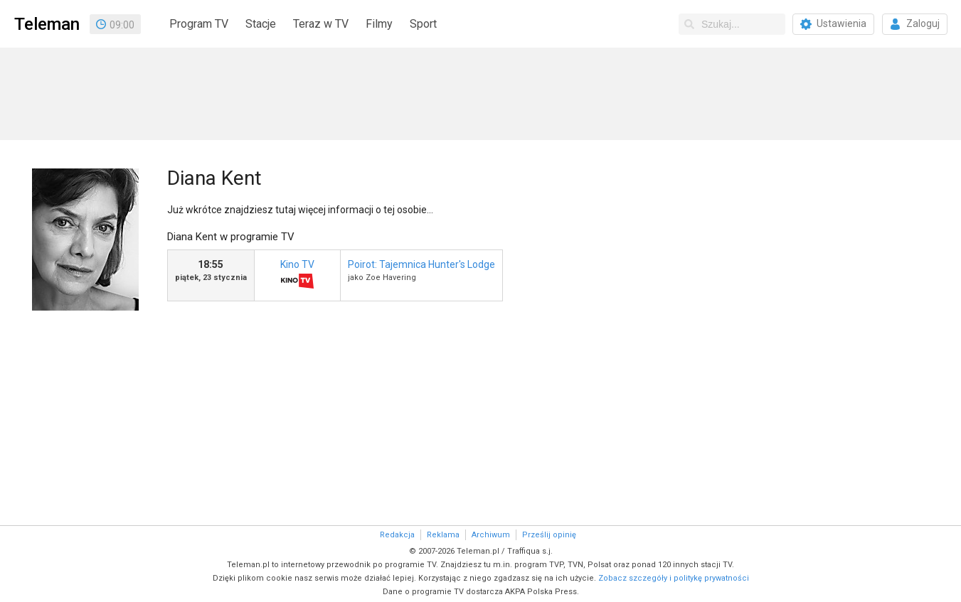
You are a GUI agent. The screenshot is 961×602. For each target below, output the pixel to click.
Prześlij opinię (549, 534)
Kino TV (297, 276)
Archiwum (491, 534)
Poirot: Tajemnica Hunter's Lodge (421, 264)
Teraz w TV (321, 24)
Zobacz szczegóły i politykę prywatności (673, 578)
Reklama (443, 534)
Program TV (198, 24)
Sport (423, 24)
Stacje (260, 24)
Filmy (379, 24)
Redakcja (397, 534)
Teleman (47, 24)
